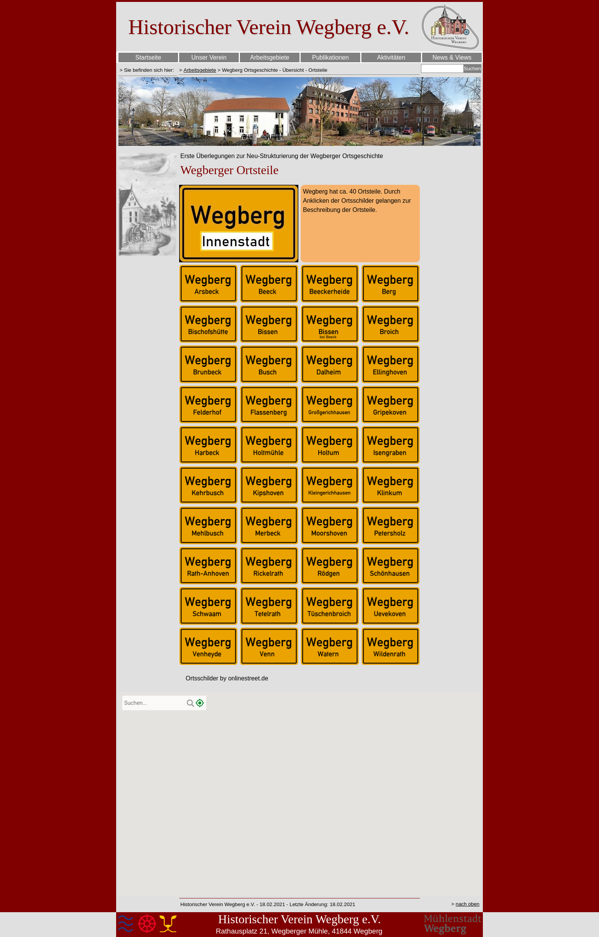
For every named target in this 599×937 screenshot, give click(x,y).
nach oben (467, 904)
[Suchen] (442, 68)
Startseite (148, 57)
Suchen (472, 68)
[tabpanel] (148, 69)
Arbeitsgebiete (200, 70)
